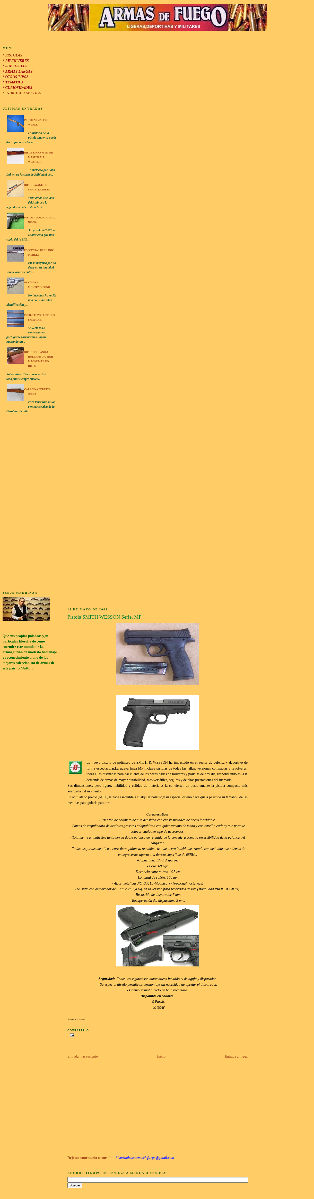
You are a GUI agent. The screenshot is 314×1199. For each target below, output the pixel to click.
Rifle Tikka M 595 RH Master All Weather (38, 157)
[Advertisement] (30, 503)
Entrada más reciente (82, 1056)
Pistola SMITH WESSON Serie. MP (104, 617)
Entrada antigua (236, 1056)
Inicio (161, 1056)
